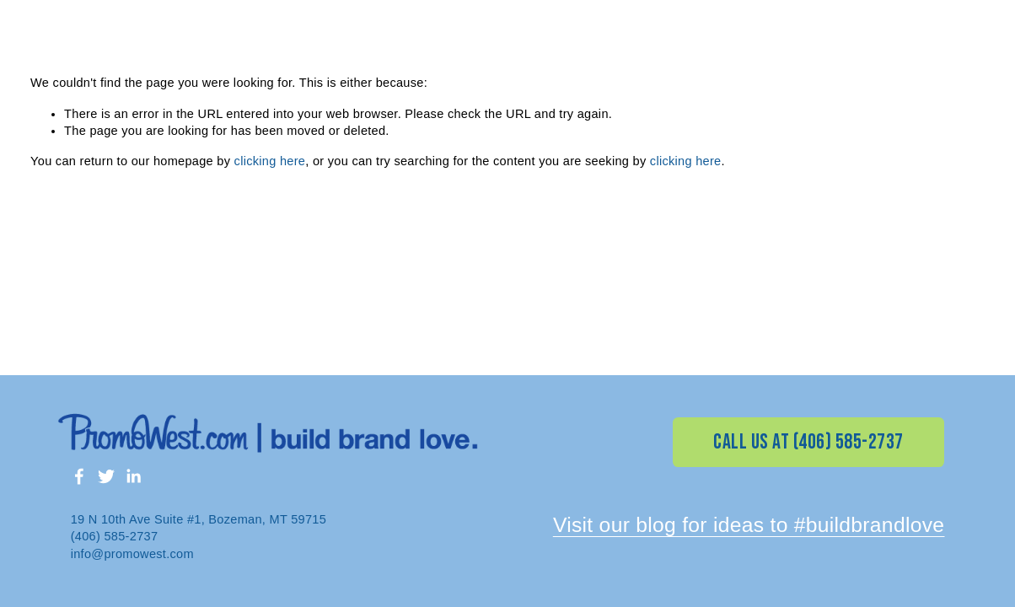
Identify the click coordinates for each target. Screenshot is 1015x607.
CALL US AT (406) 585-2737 (808, 442)
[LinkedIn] (133, 476)
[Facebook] (79, 476)
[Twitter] (106, 476)
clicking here (270, 161)
